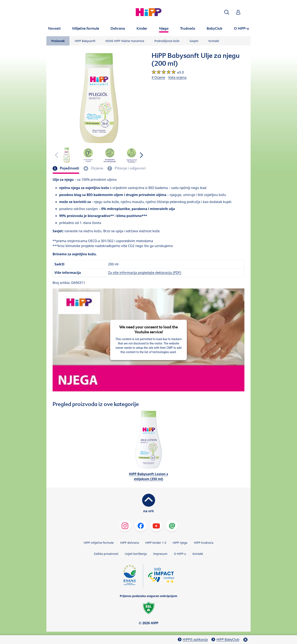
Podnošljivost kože (166, 41)
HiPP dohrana (129, 543)
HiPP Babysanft (85, 41)
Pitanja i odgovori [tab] (130, 168)
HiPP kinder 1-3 (155, 543)
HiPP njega (180, 543)
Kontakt (214, 41)
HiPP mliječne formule (99, 543)
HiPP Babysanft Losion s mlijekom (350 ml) (148, 476)
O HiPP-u (180, 554)
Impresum (160, 554)
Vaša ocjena (177, 77)
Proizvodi (58, 41)
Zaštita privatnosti (106, 554)
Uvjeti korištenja (136, 554)
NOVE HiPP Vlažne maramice (124, 41)
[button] (226, 12)
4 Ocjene (158, 77)
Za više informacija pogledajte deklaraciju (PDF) (144, 272)
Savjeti (194, 41)
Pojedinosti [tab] (69, 168)
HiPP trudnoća (203, 543)
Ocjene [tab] (96, 168)
